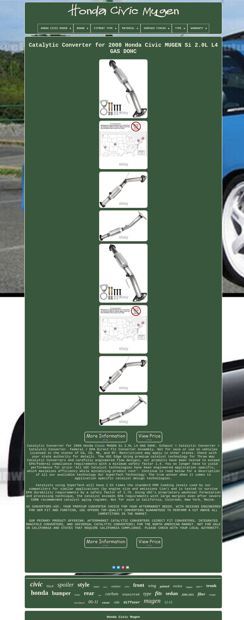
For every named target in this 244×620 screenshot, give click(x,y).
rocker (177, 586)
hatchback (79, 602)
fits (158, 593)
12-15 (168, 602)
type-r (199, 586)
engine (96, 586)
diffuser (132, 602)
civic (36, 584)
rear (89, 593)
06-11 (93, 601)
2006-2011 (188, 594)
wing (152, 585)
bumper (61, 593)
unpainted (131, 594)
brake (77, 594)
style (83, 584)
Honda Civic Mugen (123, 617)
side (117, 602)
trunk (211, 585)
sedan (172, 593)
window (116, 586)
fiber (201, 594)
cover (106, 602)
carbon (111, 593)
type (147, 593)
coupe (212, 594)
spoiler (65, 584)
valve (126, 586)
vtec (99, 595)
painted (164, 586)
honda (39, 592)
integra (189, 587)
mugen (152, 600)
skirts (105, 587)
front (138, 585)
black (50, 586)
